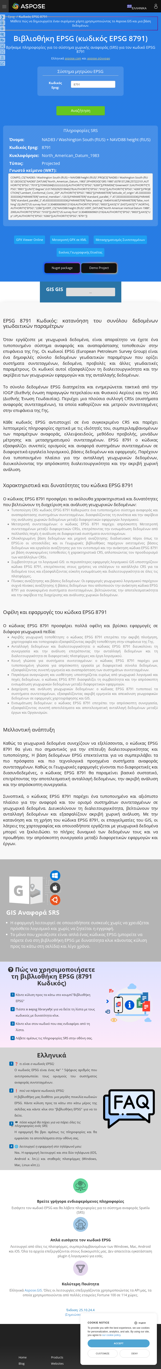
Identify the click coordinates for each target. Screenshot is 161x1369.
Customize (102, 1353)
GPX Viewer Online (29, 240)
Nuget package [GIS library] (62, 268)
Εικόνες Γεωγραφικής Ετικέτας (80, 252)
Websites (57, 1363)
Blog (22, 1363)
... (90, 292)
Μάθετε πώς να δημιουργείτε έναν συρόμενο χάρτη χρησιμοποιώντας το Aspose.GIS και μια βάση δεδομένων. (80, 23)
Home (23, 1357)
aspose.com (73, 58)
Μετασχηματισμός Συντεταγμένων (120, 240)
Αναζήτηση (80, 110)
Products (57, 1357)
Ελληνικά (137, 6)
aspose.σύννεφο (98, 58)
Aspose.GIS (33, 1290)
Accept (118, 1343)
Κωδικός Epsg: (55, 85)
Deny (134, 1353)
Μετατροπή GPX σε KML (69, 240)
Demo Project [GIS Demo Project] (99, 268)
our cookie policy (111, 1335)
